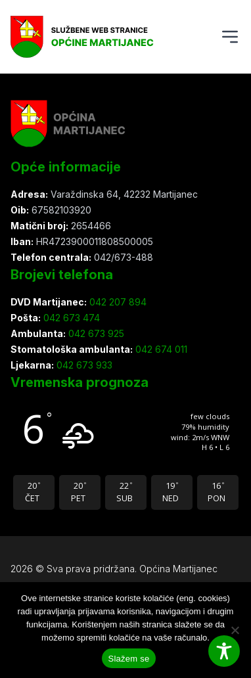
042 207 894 (117, 301)
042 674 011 (160, 349)
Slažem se (129, 659)
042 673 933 (83, 365)
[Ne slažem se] (234, 630)
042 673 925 (95, 333)
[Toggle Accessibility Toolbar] (224, 651)
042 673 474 (70, 317)
